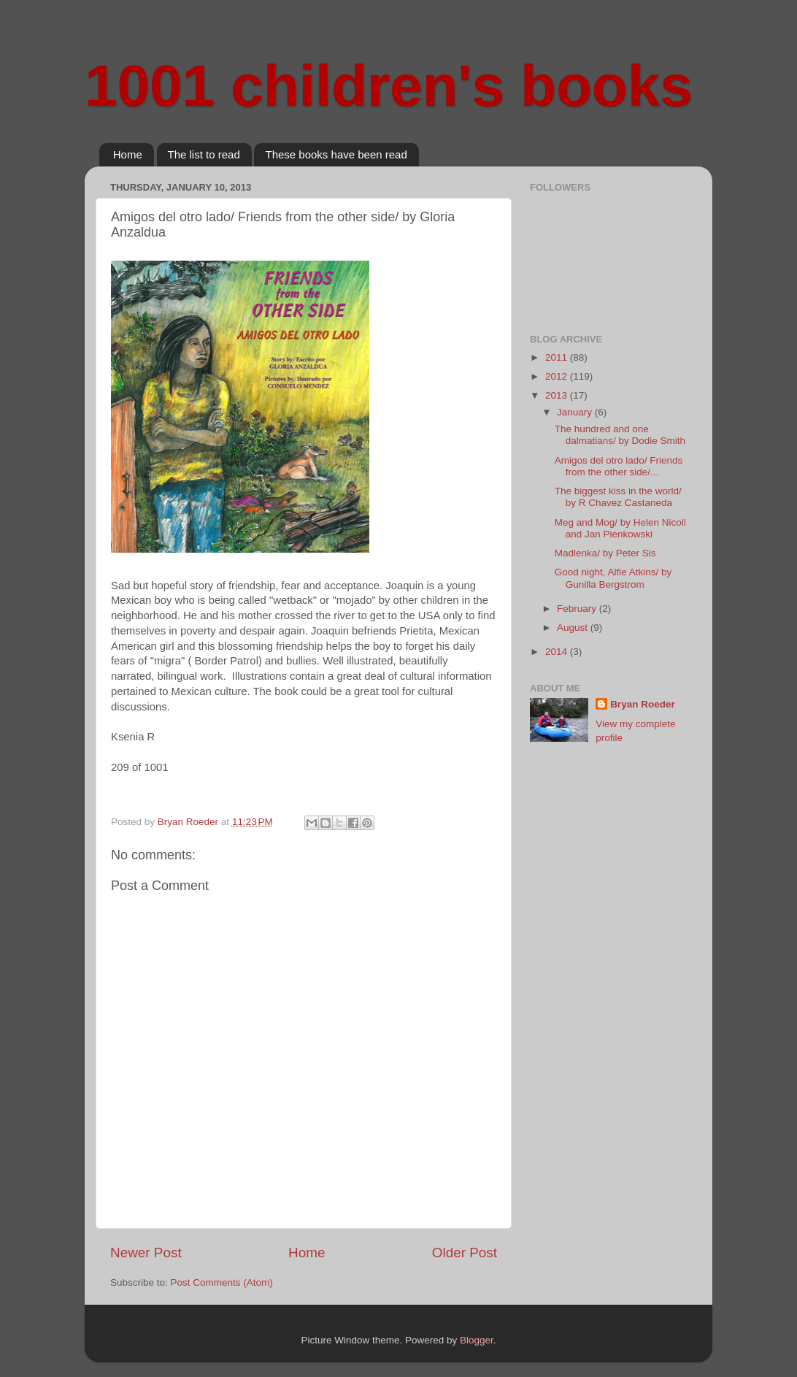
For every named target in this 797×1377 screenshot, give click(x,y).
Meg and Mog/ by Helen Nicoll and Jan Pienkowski (620, 528)
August (573, 627)
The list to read (204, 154)
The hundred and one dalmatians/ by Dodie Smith (620, 434)
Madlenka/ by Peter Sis (605, 553)
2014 (557, 651)
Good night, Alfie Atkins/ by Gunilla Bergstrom (613, 578)
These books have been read (336, 154)
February (578, 608)
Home (127, 154)
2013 (557, 395)
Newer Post (146, 1252)
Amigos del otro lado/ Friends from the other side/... (619, 466)
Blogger (476, 1340)
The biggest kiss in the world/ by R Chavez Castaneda (618, 497)
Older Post (464, 1252)
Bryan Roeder (642, 704)
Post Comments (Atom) (222, 1282)
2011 (557, 357)
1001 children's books (389, 85)
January (576, 412)
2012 (557, 376)
